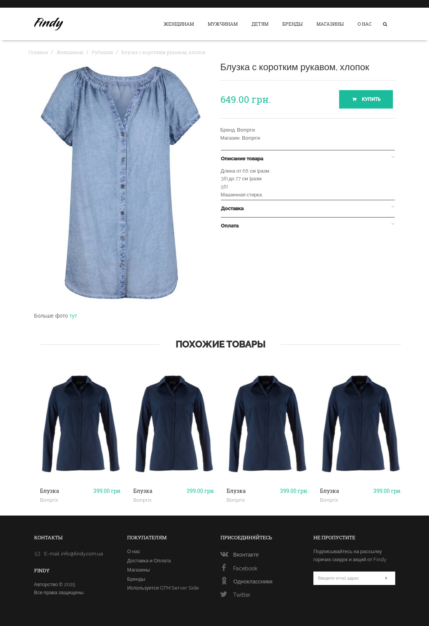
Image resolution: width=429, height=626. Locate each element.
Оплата (230, 226)
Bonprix (246, 130)
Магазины (330, 24)
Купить (366, 99)
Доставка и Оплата (149, 560)
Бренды (292, 24)
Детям (260, 24)
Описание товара (242, 158)
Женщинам (179, 24)
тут (73, 316)
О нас (365, 24)
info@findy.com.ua (82, 554)
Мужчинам (223, 24)
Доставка (232, 208)
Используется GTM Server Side (163, 588)
